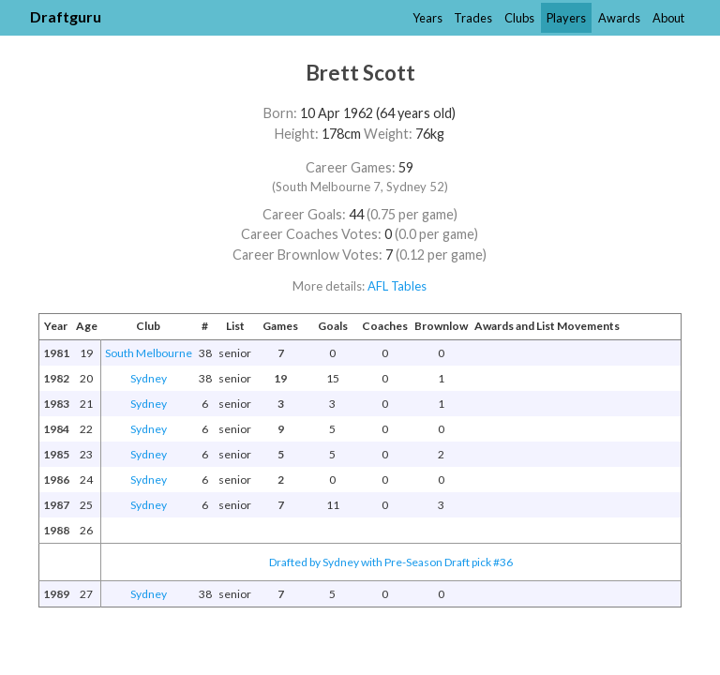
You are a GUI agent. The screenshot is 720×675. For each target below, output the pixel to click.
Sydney (148, 378)
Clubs (519, 17)
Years (427, 17)
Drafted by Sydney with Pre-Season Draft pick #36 (391, 562)
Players (566, 17)
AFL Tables (397, 285)
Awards (619, 17)
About (668, 17)
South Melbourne (148, 353)
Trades (473, 17)
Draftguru (65, 16)
